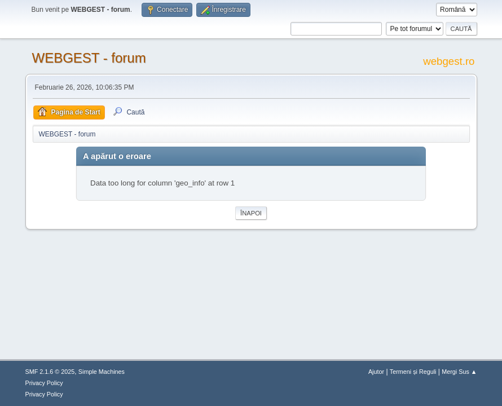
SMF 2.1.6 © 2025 (50, 371)
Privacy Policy (44, 382)
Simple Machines (101, 371)
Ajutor (376, 371)
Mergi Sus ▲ (459, 371)
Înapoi (251, 213)
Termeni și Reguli (413, 371)
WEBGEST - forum (89, 57)
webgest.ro (448, 61)
